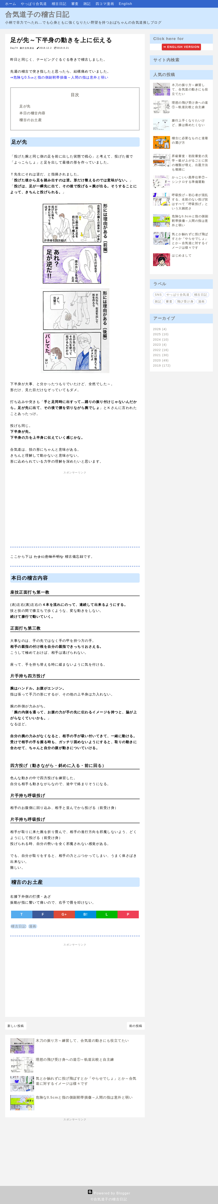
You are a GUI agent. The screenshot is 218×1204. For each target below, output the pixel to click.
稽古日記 (60, 4)
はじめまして (182, 255)
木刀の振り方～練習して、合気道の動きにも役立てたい (82, 1040)
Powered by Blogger (108, 1193)
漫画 (32, 926)
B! (85, 914)
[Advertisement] (75, 510)
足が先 (25, 106)
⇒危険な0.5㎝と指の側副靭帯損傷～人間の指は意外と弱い (59, 77)
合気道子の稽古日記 (37, 14)
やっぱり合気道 (34, 4)
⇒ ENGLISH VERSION (181, 47)
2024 (161, 339)
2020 (161, 360)
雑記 (87, 4)
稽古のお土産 (30, 120)
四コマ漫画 (105, 4)
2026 (160, 329)
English (125, 4)
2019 (162, 365)
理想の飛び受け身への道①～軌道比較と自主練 (75, 1059)
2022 (161, 350)
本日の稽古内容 (33, 113)
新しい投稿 (15, 1026)
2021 (161, 355)
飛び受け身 (185, 301)
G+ (64, 914)
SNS (158, 294)
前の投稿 (135, 1026)
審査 (75, 4)
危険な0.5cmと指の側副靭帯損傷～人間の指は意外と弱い (84, 1097)
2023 (160, 344)
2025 (161, 334)
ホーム (11, 4)
